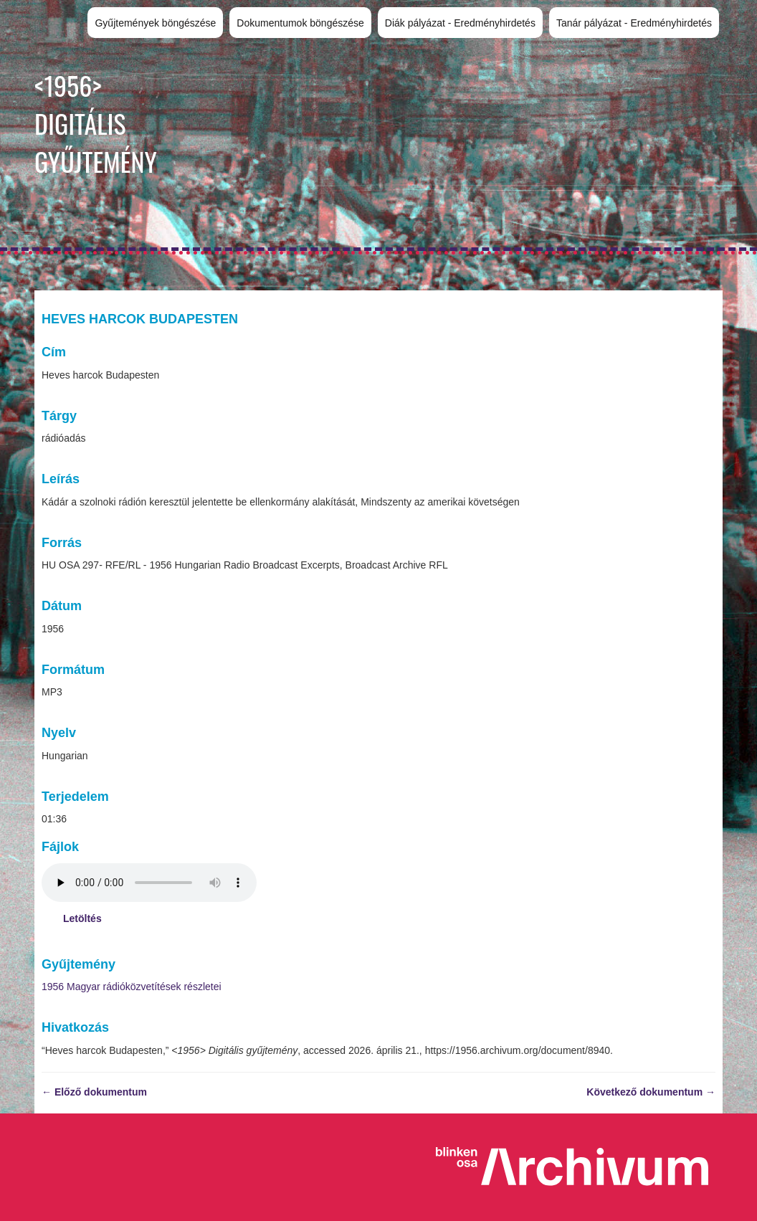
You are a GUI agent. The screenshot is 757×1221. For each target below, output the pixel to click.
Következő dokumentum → (650, 1092)
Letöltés (82, 918)
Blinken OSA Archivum (579, 1167)
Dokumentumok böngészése (300, 23)
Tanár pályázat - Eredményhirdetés (634, 23)
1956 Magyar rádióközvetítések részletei (132, 986)
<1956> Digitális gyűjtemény (95, 123)
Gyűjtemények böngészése (155, 23)
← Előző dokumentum (94, 1092)
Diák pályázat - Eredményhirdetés (460, 23)
